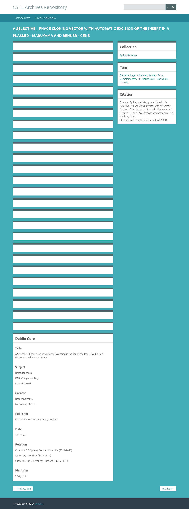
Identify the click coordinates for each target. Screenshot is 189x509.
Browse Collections (46, 18)
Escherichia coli (147, 79)
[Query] (150, 7)
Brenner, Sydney (147, 75)
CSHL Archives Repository (40, 7)
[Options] (168, 7)
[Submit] (173, 7)
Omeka (39, 503)
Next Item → (168, 488)
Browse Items (22, 18)
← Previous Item (22, 488)
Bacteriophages (128, 75)
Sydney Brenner (128, 55)
